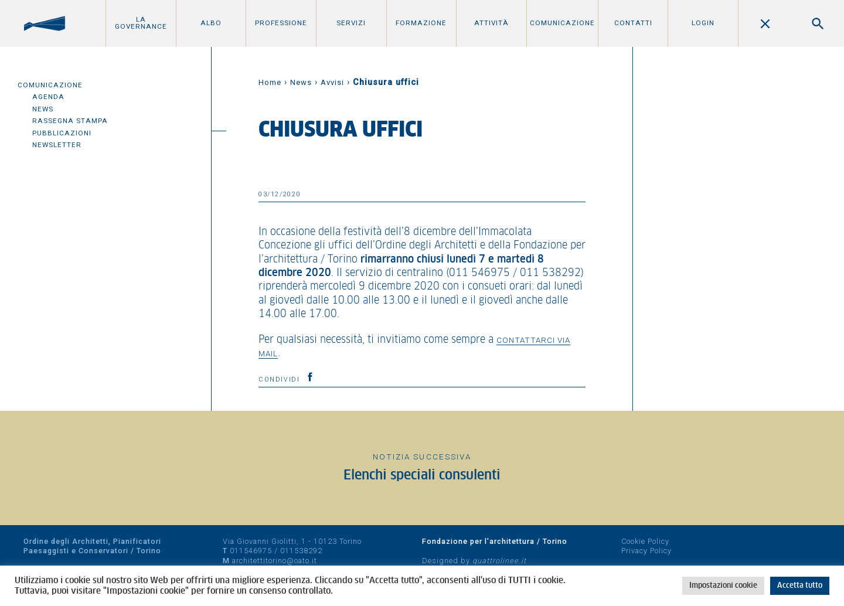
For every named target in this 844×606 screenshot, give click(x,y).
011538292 (301, 550)
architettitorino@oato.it (274, 560)
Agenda (48, 97)
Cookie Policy (645, 541)
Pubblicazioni (61, 133)
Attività (491, 23)
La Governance (141, 22)
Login (703, 23)
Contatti (633, 23)
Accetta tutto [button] (799, 586)
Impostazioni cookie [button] (723, 586)
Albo (211, 23)
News (42, 109)
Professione (281, 23)
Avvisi (332, 82)
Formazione (421, 23)
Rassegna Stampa (70, 121)
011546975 (251, 550)
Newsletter (56, 145)
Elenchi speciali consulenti (422, 475)
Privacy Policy (646, 550)
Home (269, 82)
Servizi (351, 23)
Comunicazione (562, 23)
